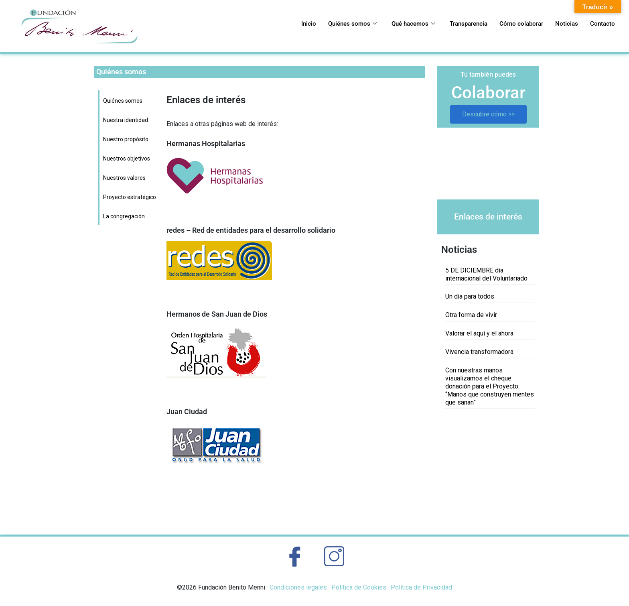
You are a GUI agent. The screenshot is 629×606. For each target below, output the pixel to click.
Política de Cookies (358, 587)
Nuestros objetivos (126, 158)
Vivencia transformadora (479, 352)
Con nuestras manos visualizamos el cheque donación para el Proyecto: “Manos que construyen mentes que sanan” (489, 386)
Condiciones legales (298, 587)
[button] (449, 163)
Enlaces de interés (488, 217)
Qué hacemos (385, 24)
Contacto (600, 24)
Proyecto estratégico (129, 197)
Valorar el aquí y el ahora (479, 333)
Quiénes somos (317, 24)
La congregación (124, 216)
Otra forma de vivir (471, 315)
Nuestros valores (124, 178)
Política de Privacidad (421, 587)
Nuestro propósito (125, 139)
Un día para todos (469, 296)
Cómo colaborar (509, 24)
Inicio (268, 24)
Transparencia (448, 24)
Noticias (560, 24)
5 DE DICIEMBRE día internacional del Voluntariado (486, 274)
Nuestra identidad (125, 120)
